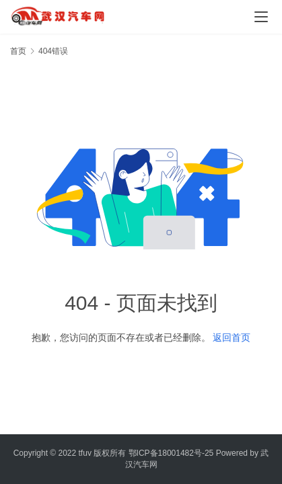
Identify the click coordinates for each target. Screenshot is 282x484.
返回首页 (231, 337)
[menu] (261, 17)
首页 (18, 51)
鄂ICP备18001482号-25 (171, 453)
